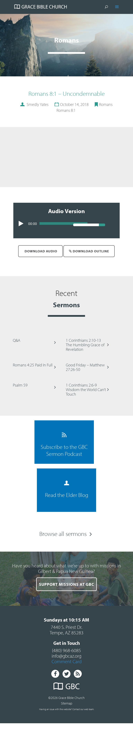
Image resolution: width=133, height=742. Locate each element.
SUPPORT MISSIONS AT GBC (66, 584)
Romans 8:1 (66, 110)
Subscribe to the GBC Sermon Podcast (64, 445)
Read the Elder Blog (66, 489)
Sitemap (66, 703)
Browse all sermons (63, 534)
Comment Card (67, 661)
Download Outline (89, 251)
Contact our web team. (83, 709)
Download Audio (40, 251)
